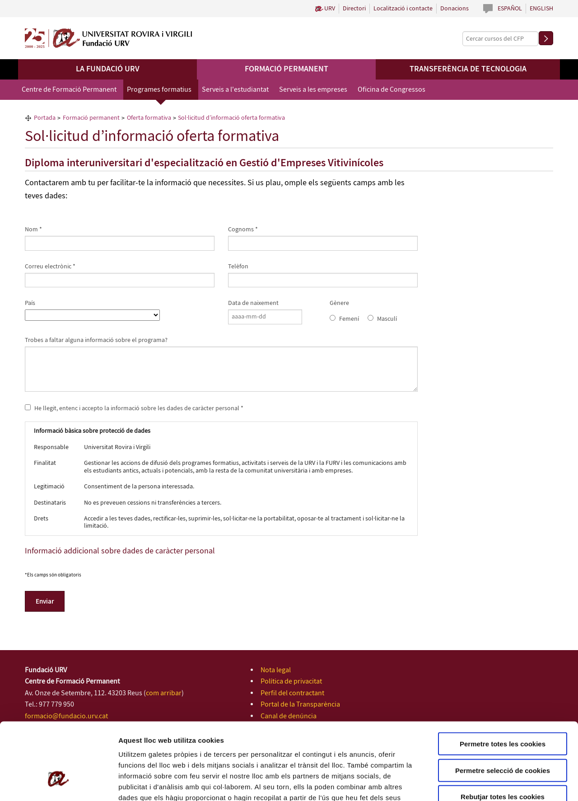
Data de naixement (253, 303)
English (541, 9)
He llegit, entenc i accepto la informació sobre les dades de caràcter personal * (134, 408)
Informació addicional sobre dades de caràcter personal (120, 551)
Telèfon (238, 266)
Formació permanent (286, 69)
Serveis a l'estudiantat (235, 89)
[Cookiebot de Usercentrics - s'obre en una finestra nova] (58, 783)
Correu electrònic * (50, 266)
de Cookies (266, 746)
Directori (354, 9)
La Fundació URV (108, 69)
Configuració (506, 783)
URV (329, 9)
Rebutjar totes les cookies (503, 735)
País (30, 303)
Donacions (454, 9)
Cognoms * (243, 229)
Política (234, 746)
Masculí (387, 319)
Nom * (33, 229)
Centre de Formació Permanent (69, 89)
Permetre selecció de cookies (502, 708)
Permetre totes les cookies (502, 682)
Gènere (339, 303)
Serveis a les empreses (313, 89)
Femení (349, 319)
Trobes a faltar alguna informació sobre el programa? (96, 340)
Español (510, 9)
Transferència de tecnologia (468, 69)
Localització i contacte (403, 9)
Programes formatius (159, 89)
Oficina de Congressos (391, 89)
